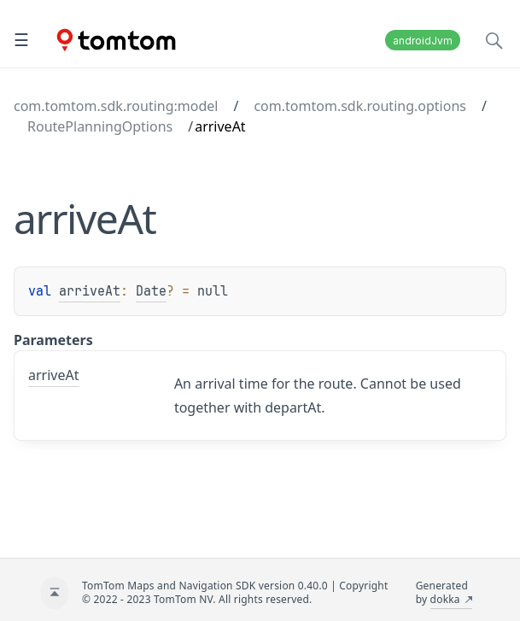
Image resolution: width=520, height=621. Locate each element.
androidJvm (423, 40)
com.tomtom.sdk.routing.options (360, 106)
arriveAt (89, 291)
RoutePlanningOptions (99, 126)
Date (151, 291)
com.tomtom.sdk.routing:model (116, 106)
